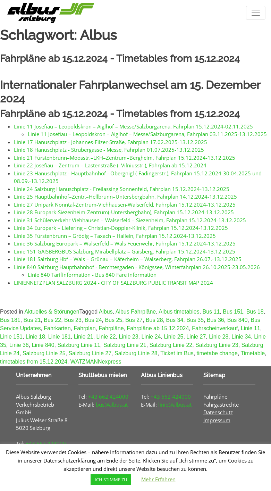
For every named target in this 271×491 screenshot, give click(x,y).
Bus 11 (211, 312)
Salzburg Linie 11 (78, 345)
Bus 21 (32, 320)
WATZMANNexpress (95, 362)
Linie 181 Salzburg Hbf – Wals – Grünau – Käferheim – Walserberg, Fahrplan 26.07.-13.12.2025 (128, 259)
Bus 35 (195, 320)
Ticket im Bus (176, 353)
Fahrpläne (111, 328)
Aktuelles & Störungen (51, 312)
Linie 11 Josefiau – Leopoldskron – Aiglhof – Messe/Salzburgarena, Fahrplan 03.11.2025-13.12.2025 (147, 134)
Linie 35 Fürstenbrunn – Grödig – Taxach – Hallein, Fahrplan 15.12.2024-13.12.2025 (115, 235)
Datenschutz (218, 412)
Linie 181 (59, 337)
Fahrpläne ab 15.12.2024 (158, 328)
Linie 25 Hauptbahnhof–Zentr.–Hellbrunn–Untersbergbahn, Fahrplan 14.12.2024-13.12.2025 (125, 196)
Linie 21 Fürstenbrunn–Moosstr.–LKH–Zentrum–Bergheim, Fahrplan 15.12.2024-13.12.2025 (124, 157)
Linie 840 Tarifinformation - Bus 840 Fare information (92, 274)
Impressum (216, 420)
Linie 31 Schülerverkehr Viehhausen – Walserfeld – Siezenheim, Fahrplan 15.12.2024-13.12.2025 (130, 220)
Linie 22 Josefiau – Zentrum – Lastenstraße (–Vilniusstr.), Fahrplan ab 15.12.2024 (110, 165)
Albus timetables (179, 312)
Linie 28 (218, 337)
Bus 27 (134, 320)
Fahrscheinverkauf (215, 328)
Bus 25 (113, 320)
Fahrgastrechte (221, 404)
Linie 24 (151, 337)
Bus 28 (154, 320)
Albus (106, 312)
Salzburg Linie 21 (124, 345)
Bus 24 (93, 320)
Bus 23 (73, 320)
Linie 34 (241, 337)
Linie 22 (106, 337)
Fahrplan (85, 328)
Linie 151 (11, 337)
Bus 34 (175, 320)
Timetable (252, 353)
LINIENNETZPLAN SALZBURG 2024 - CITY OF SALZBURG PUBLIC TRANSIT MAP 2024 (113, 282)
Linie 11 (250, 328)
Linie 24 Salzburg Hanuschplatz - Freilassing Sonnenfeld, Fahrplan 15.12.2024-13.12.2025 (121, 188)
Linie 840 (43, 345)
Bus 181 (10, 320)
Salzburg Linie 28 (136, 353)
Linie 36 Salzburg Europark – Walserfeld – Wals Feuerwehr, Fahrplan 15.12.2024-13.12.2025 (125, 243)
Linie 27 (196, 337)
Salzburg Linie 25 (44, 353)
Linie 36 (19, 345)
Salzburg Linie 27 (89, 353)
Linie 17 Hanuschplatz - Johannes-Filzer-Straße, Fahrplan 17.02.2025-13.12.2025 (110, 142)
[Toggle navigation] (255, 13)
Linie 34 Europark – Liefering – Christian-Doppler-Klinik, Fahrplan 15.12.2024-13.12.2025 (121, 227)
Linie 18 (35, 337)
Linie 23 (128, 337)
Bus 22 (52, 320)
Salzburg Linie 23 (216, 345)
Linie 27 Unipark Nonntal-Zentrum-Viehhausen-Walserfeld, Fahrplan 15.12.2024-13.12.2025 (125, 204)
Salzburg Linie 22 (171, 345)
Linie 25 (173, 337)
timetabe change (217, 353)
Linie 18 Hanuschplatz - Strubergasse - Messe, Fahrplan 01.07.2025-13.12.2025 (109, 149)
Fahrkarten (57, 328)
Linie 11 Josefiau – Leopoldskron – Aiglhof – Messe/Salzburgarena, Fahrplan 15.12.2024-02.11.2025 (133, 126)
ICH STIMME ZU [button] (111, 479)
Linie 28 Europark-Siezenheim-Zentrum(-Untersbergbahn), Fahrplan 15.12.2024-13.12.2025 (124, 212)
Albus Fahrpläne (136, 312)
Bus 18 (255, 312)
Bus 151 (233, 312)
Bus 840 (237, 320)
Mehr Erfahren (158, 479)
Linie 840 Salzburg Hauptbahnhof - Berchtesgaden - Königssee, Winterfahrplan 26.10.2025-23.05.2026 (137, 267)
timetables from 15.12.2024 (33, 362)
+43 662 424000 (108, 396)
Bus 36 (215, 320)
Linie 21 (83, 337)
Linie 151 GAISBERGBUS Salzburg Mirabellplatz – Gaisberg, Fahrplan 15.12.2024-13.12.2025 (124, 251)
